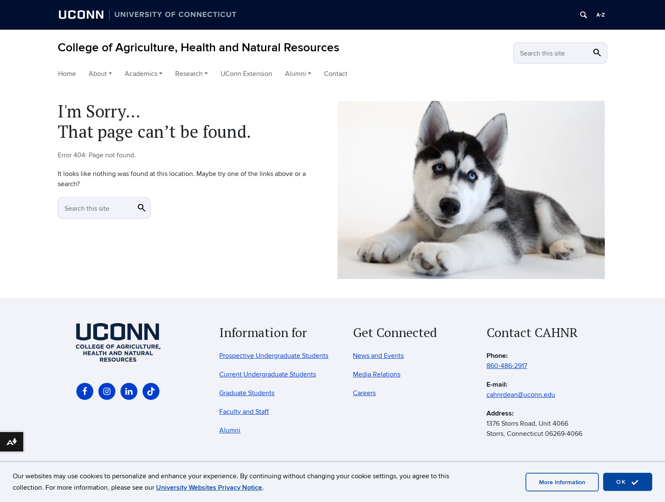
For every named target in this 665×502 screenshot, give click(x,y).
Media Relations (376, 374)
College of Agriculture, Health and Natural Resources (198, 48)
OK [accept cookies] (627, 482)
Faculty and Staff (244, 411)
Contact (335, 74)
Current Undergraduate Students (267, 374)
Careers (364, 393)
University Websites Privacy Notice (209, 487)
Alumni (229, 430)
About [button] (98, 74)
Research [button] (189, 74)
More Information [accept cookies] (562, 482)
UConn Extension (246, 74)
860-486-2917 (506, 366)
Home (67, 74)
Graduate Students (246, 393)
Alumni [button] (295, 74)
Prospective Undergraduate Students (273, 355)
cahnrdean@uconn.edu (520, 394)
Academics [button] (141, 74)
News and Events (378, 355)
